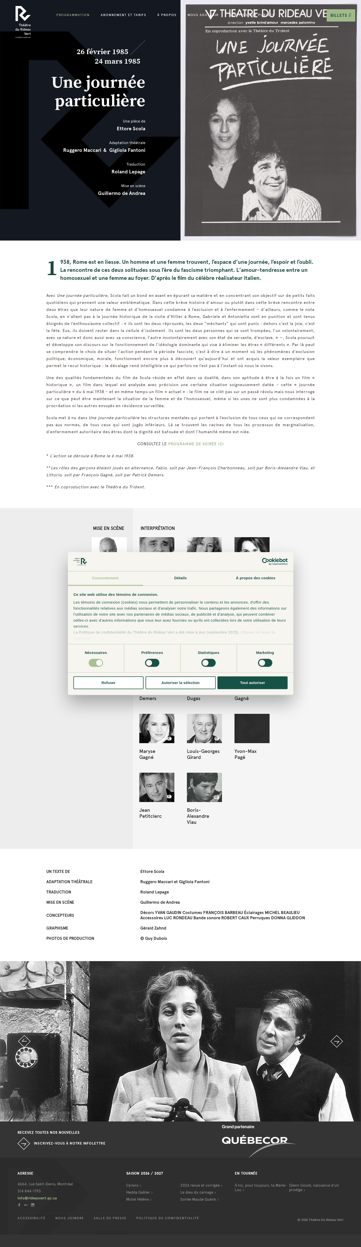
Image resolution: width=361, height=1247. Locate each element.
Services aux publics (252, 15)
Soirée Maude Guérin (198, 1199)
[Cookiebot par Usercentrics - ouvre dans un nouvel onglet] (266, 561)
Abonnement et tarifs (123, 15)
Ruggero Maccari (82, 150)
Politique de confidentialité (167, 1218)
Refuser (108, 683)
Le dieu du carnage (196, 1192)
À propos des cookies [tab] (256, 578)
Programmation (73, 15)
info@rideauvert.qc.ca (37, 1198)
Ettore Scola (131, 129)
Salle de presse (110, 1218)
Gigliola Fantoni (127, 150)
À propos (167, 15)
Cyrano (132, 1185)
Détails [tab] (180, 578)
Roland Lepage (128, 172)
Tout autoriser (252, 683)
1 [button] (176, 1116)
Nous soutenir (203, 15)
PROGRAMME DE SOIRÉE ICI (196, 443)
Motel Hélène (137, 1199)
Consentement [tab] (105, 578)
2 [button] (184, 1116)
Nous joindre (69, 1218)
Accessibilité (32, 1218)
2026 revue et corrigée (200, 1185)
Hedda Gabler (138, 1192)
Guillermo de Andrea (121, 193)
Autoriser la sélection (180, 683)
